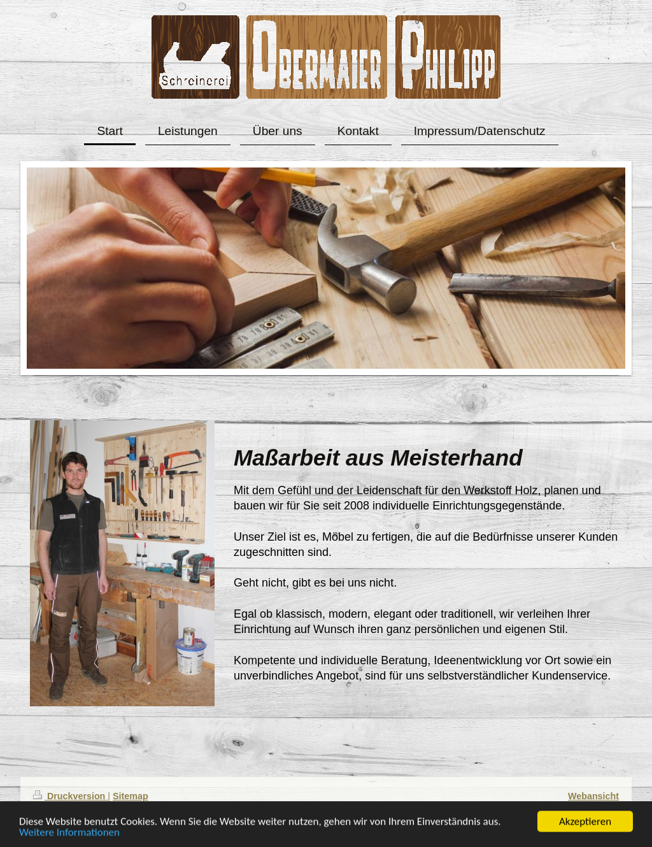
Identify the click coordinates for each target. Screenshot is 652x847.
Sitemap (130, 796)
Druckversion (70, 796)
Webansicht (593, 796)
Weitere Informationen (69, 833)
